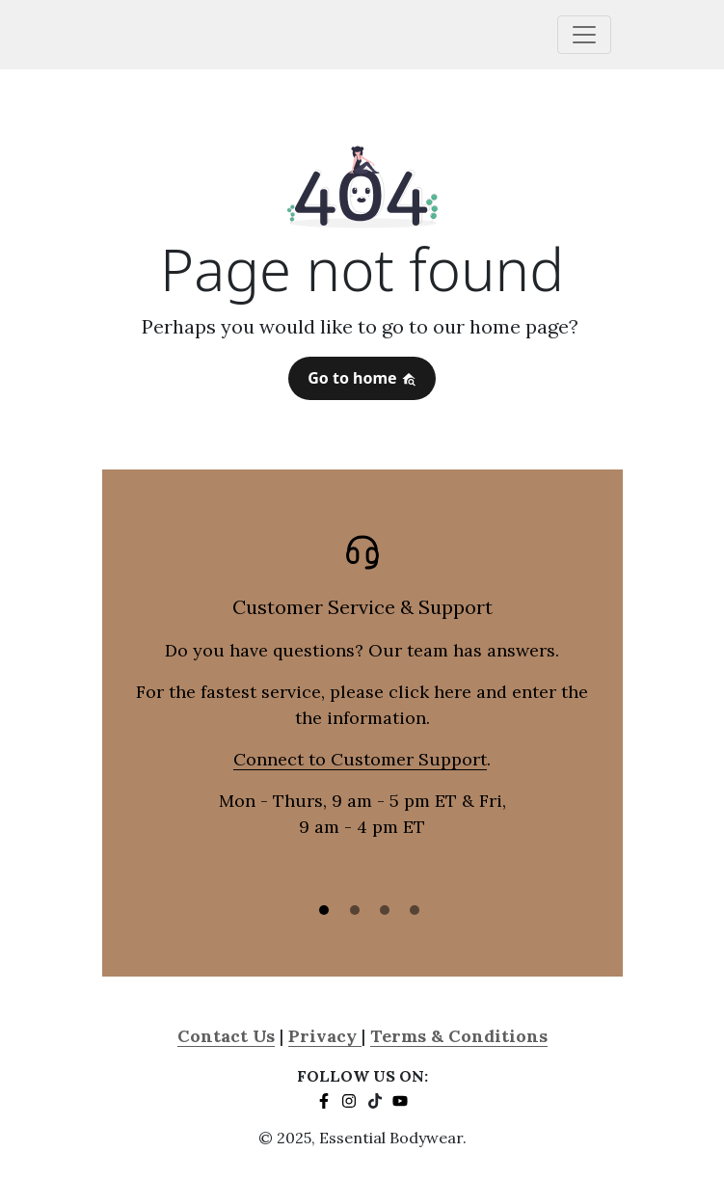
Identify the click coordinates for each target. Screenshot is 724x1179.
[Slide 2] (355, 910)
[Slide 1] (324, 910)
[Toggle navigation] (584, 34)
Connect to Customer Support (360, 759)
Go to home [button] (362, 378)
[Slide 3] (384, 910)
